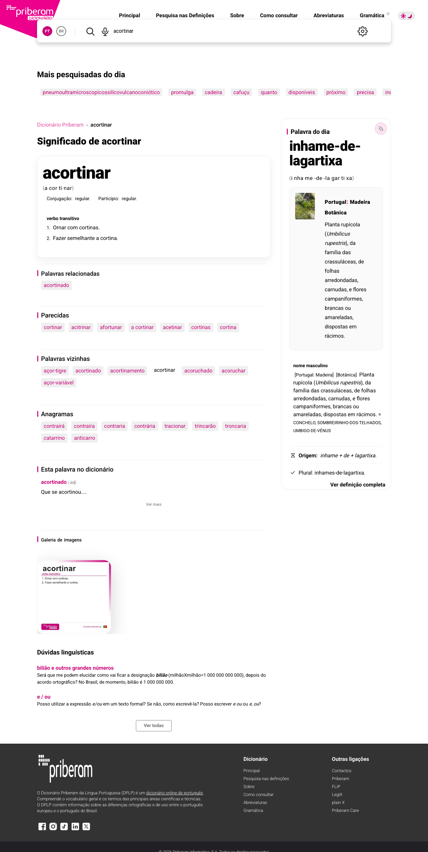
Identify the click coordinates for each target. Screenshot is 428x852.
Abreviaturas (328, 15)
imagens (73, 540)
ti (61, 188)
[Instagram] (53, 829)
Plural (305, 473)
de (59, 540)
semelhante (81, 238)
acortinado (56, 285)
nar (68, 188)
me (309, 178)
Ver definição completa (357, 485)
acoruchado (198, 371)
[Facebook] (42, 829)
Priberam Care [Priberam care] (345, 810)
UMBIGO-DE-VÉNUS (312, 430)
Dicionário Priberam (60, 125)
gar (335, 178)
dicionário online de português (174, 793)
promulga (182, 92)
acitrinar (80, 327)
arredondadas (341, 280)
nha (298, 178)
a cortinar (142, 327)
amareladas (339, 317)
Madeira (360, 202)
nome (299, 366)
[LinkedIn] (75, 829)
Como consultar (279, 15)
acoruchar (234, 371)
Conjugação (59, 198)
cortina (108, 238)
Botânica (336, 212)
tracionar (175, 426)
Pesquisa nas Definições (185, 15)
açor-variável (58, 382)
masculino (317, 366)
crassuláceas (340, 261)
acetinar (172, 327)
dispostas (336, 326)
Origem (307, 455)
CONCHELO (304, 422)
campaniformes (343, 299)
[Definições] (362, 31)
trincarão (205, 426)
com (72, 227)
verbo (52, 218)
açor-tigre (55, 371)
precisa (365, 92)
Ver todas (154, 725)
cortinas (88, 227)
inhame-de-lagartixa (325, 153)
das (346, 252)
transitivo (69, 218)
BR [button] (61, 31)
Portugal (335, 202)
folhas (332, 271)
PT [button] (47, 31)
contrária (144, 426)
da (353, 243)
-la (327, 178)
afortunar (111, 327)
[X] (86, 829)
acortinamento (127, 371)
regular (82, 198)
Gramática (375, 15)
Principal (129, 15)
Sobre (237, 15)
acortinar (76, 173)
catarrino (54, 438)
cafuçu (241, 92)
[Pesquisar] (90, 31)
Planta (332, 224)
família (333, 252)
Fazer (59, 238)
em (353, 326)
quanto (269, 92)
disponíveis (301, 92)
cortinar (53, 327)
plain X (338, 802)
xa (349, 178)
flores (359, 289)
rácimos (334, 336)
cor (53, 188)
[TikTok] (64, 829)
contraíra (84, 426)
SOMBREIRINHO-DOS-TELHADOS (349, 422)
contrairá (54, 426)
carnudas (336, 289)
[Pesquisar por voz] (105, 31)
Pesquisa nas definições (266, 778)
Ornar (59, 227)
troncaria (235, 426)
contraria (114, 426)
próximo (336, 92)
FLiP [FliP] (336, 786)
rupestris (335, 243)
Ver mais (154, 504)
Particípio (108, 198)
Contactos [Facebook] (342, 770)
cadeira (213, 92)
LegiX (337, 794)
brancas (334, 308)
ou (348, 308)
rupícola (350, 224)
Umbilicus (338, 234)
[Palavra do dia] (381, 129)
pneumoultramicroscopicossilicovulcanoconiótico (101, 92)
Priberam (340, 778)
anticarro (84, 438)
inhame (329, 455)
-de (318, 178)
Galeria (48, 540)
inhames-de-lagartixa (339, 473)
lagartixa (365, 455)
